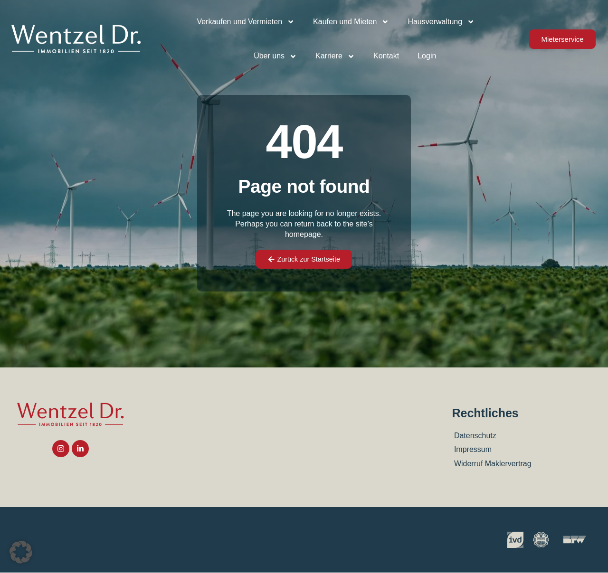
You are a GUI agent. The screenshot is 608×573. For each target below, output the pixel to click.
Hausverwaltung (441, 21)
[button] (21, 552)
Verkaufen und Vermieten (245, 21)
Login (427, 56)
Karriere (335, 56)
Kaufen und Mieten (351, 21)
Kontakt (386, 56)
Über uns (275, 56)
